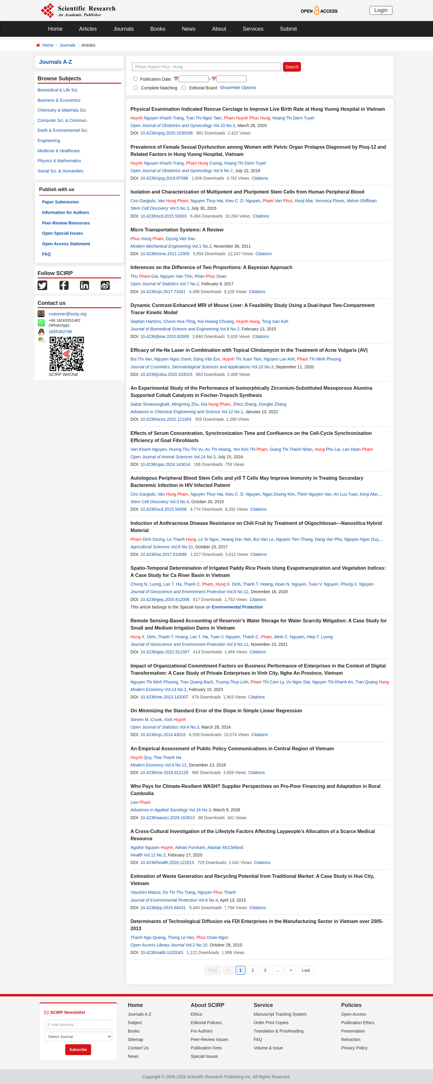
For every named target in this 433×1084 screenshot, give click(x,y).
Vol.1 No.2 (202, 246)
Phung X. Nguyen (357, 584)
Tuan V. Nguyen (323, 584)
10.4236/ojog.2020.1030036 (166, 133)
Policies (351, 1005)
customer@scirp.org (67, 313)
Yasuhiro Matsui (145, 892)
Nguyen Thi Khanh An (332, 682)
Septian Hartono (146, 321)
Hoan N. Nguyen (290, 584)
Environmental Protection (237, 607)
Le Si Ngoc (208, 539)
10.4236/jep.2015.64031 (163, 907)
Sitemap (135, 1039)
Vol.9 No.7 (223, 170)
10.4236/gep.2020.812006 (165, 599)
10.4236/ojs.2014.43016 (163, 734)
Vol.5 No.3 (179, 208)
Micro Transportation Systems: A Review (177, 229)
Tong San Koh (275, 321)
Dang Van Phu (328, 539)
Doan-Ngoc (212, 937)
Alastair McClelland (225, 847)
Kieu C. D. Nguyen (242, 200)
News (188, 29)
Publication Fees (206, 1047)
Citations (260, 178)
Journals (123, 29)
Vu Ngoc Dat (298, 682)
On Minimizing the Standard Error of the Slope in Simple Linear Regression (216, 710)
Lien (141, 802)
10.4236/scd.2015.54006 (163, 509)
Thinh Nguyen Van (314, 494)
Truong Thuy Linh (232, 682)
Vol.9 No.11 (237, 644)
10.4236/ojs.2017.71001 (163, 291)
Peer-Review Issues (209, 1039)
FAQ (46, 254)
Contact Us (138, 1047)
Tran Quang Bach (196, 682)
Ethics (196, 1014)
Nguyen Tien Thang (294, 539)
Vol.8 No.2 (229, 329)
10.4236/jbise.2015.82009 (164, 336)
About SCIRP (207, 1005)
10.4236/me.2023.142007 (164, 697)
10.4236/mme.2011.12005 (164, 253)
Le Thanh (181, 539)
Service (263, 1005)
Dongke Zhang (272, 404)
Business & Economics (59, 100)
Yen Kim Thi (250, 449)
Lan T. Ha (173, 584)
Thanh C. (198, 584)
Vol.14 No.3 (204, 456)
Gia (216, 404)
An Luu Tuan (345, 494)
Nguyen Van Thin (176, 276)
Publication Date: (155, 79)
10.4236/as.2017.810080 (163, 554)
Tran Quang (372, 682)
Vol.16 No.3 (200, 809)
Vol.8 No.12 (237, 591)
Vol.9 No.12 (175, 765)
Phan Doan (211, 276)
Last (306, 970)
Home (55, 29)
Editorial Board (203, 87)
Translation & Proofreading (279, 1031)
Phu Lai (327, 449)
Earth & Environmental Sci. (63, 130)
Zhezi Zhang (244, 404)
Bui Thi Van (141, 359)
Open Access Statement (66, 243)
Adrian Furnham (190, 847)
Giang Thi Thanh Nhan (291, 449)
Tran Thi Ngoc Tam (203, 118)
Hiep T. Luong (320, 636)
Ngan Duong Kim (279, 494)
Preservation (353, 1031)
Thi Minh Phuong (319, 359)
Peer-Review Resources (66, 223)
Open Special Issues (62, 233)
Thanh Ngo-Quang (148, 937)
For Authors (201, 1031)
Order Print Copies (271, 1022)
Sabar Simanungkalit (150, 404)
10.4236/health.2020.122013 (167, 862)
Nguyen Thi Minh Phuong (154, 682)
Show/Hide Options (238, 87)
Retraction (351, 1039)
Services (253, 29)
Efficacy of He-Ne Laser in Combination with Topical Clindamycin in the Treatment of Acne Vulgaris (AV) (249, 350)
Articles (88, 29)
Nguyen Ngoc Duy (361, 539)
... (278, 970)
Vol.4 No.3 (189, 727)
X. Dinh (228, 584)
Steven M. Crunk (146, 719)
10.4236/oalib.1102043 (161, 952)
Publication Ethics (358, 1022)
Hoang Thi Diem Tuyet (293, 118)
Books (157, 29)
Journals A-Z (140, 1014)
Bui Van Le (263, 539)
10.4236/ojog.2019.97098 (164, 178)
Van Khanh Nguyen (149, 449)
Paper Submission (60, 202)
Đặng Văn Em (207, 359)
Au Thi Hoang (218, 449)
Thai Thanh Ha (167, 757)
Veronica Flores (329, 200)
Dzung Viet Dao (180, 238)
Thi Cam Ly (267, 682)
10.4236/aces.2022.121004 (166, 419)
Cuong (204, 163)
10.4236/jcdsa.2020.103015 (166, 374)
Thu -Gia (144, 276)
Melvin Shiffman (361, 200)
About (219, 29)
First (213, 970)
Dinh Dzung (148, 539)
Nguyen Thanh (217, 892)
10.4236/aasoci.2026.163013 (167, 817)
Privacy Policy (354, 1047)
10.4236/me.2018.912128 (164, 772)
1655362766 (60, 331)
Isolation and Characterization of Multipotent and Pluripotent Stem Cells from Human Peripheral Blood (247, 191)
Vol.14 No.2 (175, 689)
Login (381, 10)
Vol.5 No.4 (179, 501)
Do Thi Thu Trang (179, 892)
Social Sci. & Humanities (61, 171)
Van (173, 200)
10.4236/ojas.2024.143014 (165, 464)
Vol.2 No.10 (196, 945)
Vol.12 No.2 (154, 855)
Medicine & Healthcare (59, 150)
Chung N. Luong (146, 584)
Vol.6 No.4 (208, 900)
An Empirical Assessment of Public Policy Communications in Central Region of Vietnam (232, 748)
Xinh (175, 719)
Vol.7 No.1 (189, 283)
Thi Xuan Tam (241, 359)
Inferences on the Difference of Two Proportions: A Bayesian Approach (211, 267)
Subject (135, 1022)
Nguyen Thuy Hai (207, 200)
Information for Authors (65, 212)
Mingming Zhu (185, 404)
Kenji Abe (304, 200)
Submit (288, 29)
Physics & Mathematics (59, 160)
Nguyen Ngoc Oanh (172, 359)
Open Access (353, 1014)
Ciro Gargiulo (143, 200)
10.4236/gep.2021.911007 (165, 651)
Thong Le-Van (181, 937)
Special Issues (204, 1056)
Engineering (49, 140)
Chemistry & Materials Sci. (62, 110)
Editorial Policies (206, 1022)
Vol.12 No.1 (232, 411)
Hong (147, 238)
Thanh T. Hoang (258, 584)
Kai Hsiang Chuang (216, 321)
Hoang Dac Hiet (236, 539)
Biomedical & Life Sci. (58, 90)
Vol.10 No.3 (224, 125)
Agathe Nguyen (152, 847)
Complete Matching (159, 87)
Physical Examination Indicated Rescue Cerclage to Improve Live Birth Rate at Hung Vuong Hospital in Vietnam (258, 109)
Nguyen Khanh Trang (157, 118)
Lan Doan (357, 449)
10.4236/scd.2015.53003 (163, 216)
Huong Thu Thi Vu (186, 449)
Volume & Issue (268, 1047)
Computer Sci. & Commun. (63, 120)
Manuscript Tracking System (280, 1014)
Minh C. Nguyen (289, 636)
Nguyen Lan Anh (279, 359)
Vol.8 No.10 (182, 546)
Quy (141, 757)
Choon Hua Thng (179, 321)
